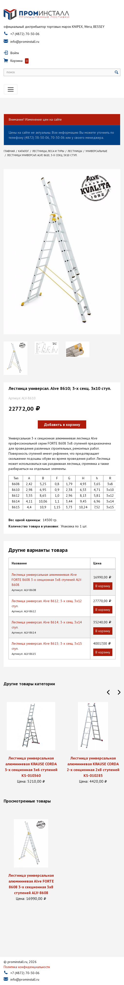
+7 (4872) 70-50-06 (24, 34)
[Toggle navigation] (10, 89)
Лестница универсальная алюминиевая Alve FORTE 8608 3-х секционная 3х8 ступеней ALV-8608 (47, 579)
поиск (11, 72)
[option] (15, 358)
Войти (14, 53)
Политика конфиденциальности (27, 957)
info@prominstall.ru (24, 41)
